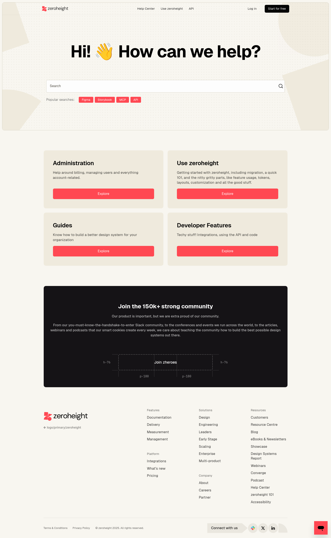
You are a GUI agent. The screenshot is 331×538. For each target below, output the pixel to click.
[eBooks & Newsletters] (269, 439)
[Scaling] (217, 446)
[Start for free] (277, 9)
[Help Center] (269, 487)
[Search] (163, 86)
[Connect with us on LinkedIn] (273, 528)
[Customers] (269, 417)
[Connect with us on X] (263, 528)
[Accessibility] (269, 502)
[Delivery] (165, 424)
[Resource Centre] (269, 424)
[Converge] (269, 473)
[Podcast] (269, 480)
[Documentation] (165, 417)
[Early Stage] (217, 439)
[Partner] (217, 497)
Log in (252, 9)
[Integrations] (165, 461)
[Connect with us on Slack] (253, 528)
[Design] (217, 417)
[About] (217, 483)
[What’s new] (165, 468)
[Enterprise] (217, 454)
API (191, 9)
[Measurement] (165, 432)
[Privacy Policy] (81, 528)
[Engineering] (217, 424)
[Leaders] (217, 432)
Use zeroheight (172, 9)
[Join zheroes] (165, 362)
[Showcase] (269, 446)
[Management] (165, 439)
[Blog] (269, 432)
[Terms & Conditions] (55, 528)
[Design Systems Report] (269, 456)
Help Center (146, 9)
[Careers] (217, 490)
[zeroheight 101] (269, 494)
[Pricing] (165, 475)
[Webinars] (269, 466)
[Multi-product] (217, 461)
